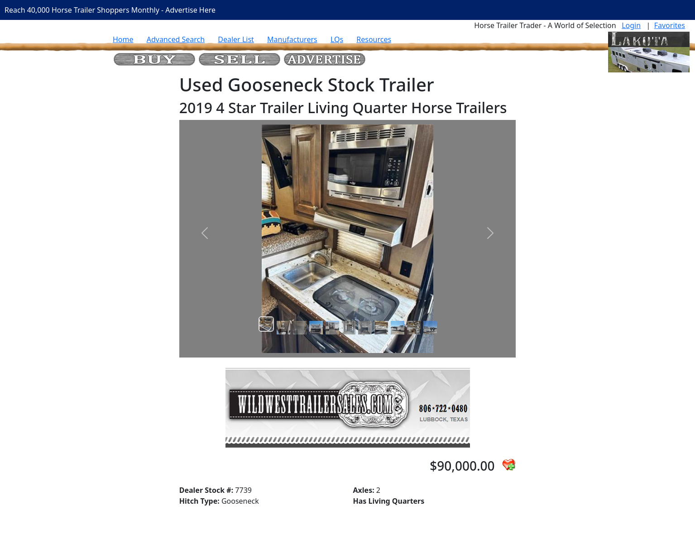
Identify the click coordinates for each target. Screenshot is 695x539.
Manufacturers (292, 39)
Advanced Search (176, 39)
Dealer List (236, 39)
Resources (373, 39)
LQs (337, 39)
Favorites (669, 25)
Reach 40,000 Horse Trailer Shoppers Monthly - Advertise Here (110, 10)
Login (631, 25)
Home (123, 39)
